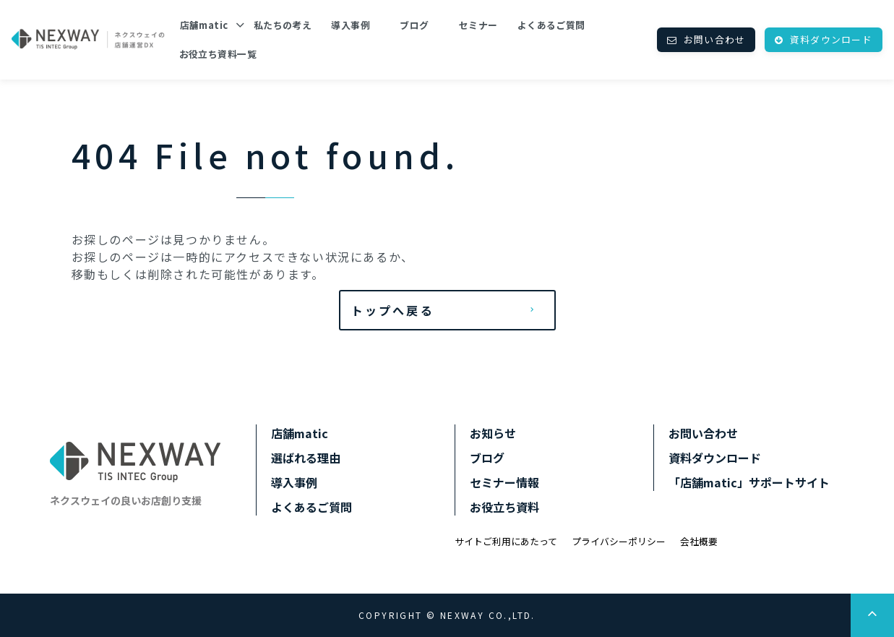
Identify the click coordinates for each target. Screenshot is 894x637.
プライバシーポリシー (619, 541)
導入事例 (350, 25)
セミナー (478, 25)
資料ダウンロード (831, 39)
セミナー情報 (504, 482)
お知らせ (493, 433)
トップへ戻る (392, 310)
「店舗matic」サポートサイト (749, 482)
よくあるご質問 (551, 25)
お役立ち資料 (504, 507)
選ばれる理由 (305, 457)
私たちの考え (283, 25)
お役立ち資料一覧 (218, 54)
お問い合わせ (715, 39)
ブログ (414, 25)
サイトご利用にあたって (506, 541)
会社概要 (699, 541)
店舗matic (204, 25)
